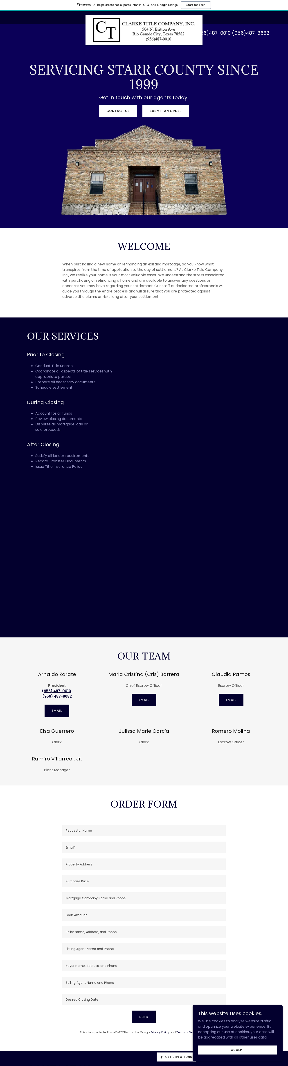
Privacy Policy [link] (160, 1032)
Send (143, 1017)
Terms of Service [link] (187, 1032)
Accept (237, 1050)
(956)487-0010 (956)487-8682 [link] (232, 33)
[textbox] (143, 830)
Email (57, 710)
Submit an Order (166, 111)
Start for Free (195, 5)
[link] (144, 16)
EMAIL (144, 700)
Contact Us (118, 111)
